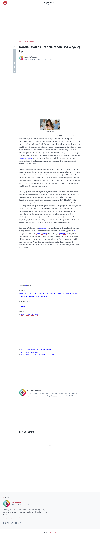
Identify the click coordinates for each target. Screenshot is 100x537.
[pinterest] (14, 67)
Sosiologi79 (50, 2)
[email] (14, 71)
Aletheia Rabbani (17, 502)
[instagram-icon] (12, 523)
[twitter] (14, 55)
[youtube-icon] (16, 523)
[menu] (5, 3)
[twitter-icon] (8, 523)
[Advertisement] (50, 23)
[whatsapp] (14, 59)
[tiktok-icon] (19, 523)
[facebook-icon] (4, 523)
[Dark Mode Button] (95, 3)
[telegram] (14, 63)
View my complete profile (13, 518)
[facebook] (14, 51)
